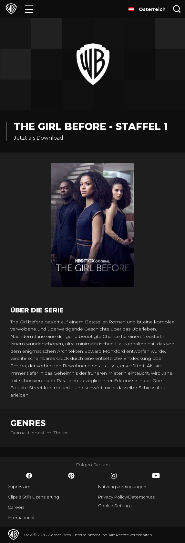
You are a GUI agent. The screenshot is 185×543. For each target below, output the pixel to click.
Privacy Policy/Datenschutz (126, 496)
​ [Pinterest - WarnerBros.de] (71, 475)
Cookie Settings (114, 505)
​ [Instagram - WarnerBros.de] (114, 476)
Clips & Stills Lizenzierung (33, 496)
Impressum (19, 486)
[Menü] (29, 9)
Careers (16, 507)
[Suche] (177, 9)
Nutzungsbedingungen (122, 486)
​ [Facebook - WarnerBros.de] (29, 476)
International (21, 517)
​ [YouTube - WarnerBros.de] (156, 475)
